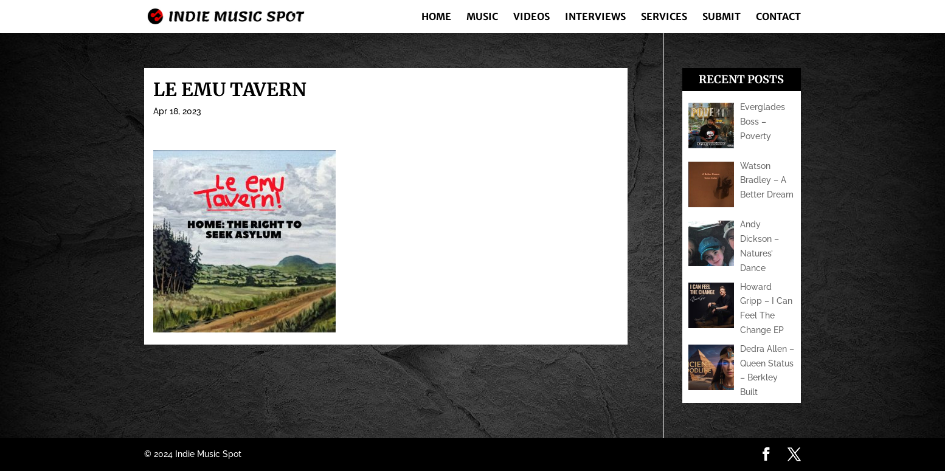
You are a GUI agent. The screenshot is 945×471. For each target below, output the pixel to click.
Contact (778, 17)
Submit (721, 17)
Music (482, 17)
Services (664, 17)
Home (436, 17)
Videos (531, 17)
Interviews (595, 17)
